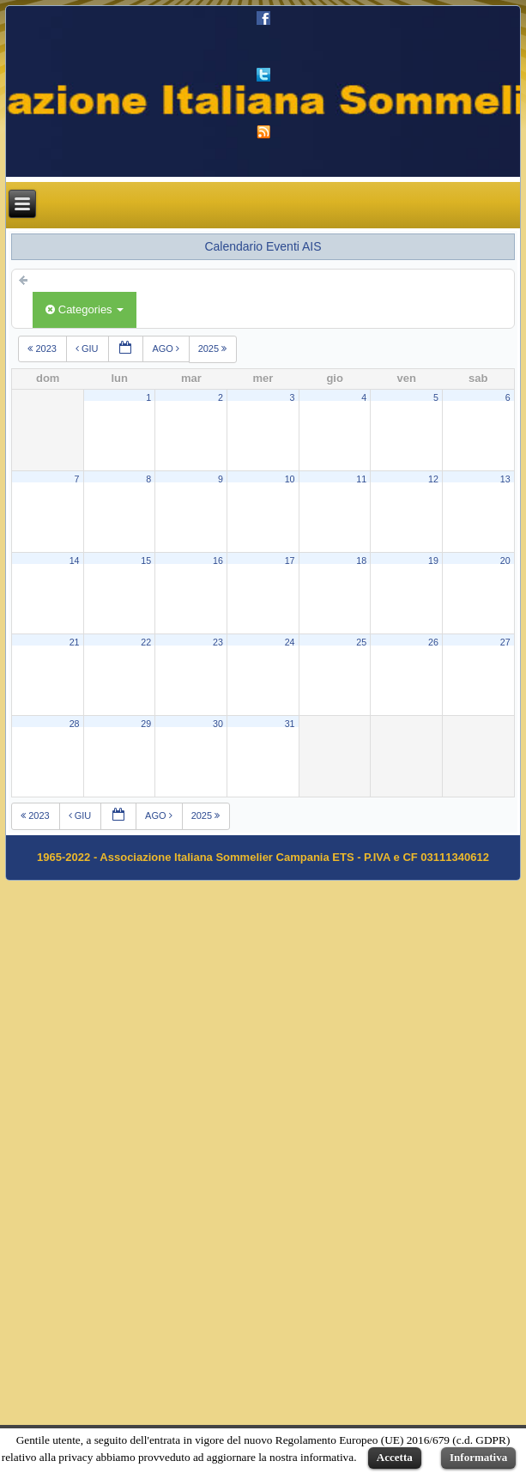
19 (433, 560)
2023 (43, 348)
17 (290, 560)
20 (505, 560)
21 (75, 642)
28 (75, 723)
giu (88, 348)
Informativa (478, 1457)
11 (361, 479)
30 (218, 723)
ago (167, 348)
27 (505, 642)
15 (146, 560)
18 (361, 560)
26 (433, 642)
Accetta (395, 1457)
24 (290, 642)
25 (361, 642)
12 (433, 479)
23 (218, 642)
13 (505, 479)
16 (218, 560)
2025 (214, 348)
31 (290, 723)
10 (290, 479)
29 (146, 723)
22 (146, 642)
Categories (84, 309)
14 (75, 560)
